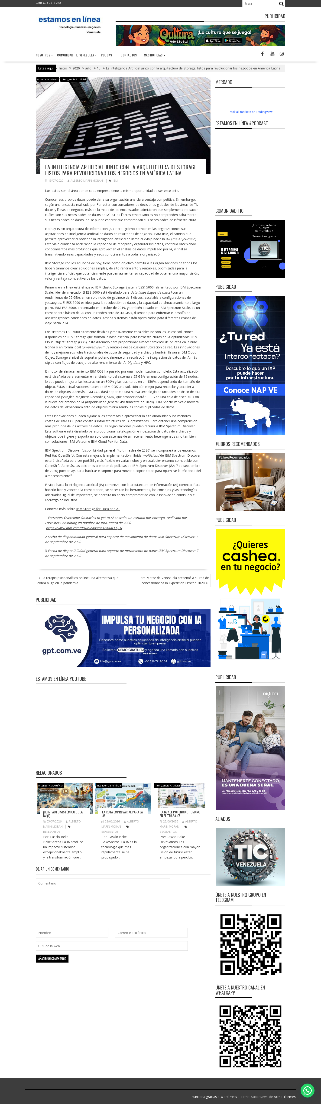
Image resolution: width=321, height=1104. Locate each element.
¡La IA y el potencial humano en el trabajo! (180, 813)
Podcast (107, 54)
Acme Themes (285, 1096)
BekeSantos (51, 832)
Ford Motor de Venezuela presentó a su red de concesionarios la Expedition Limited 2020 (174, 580)
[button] (308, 1090)
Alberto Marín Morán (85, 181)
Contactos (129, 54)
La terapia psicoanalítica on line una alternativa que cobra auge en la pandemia (77, 580)
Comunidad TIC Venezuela (75, 54)
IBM (115, 181)
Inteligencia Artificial (73, 79)
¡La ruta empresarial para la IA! (122, 813)
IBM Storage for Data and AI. (98, 509)
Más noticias (153, 54)
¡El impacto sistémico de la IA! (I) (63, 813)
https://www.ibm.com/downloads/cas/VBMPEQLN (84, 528)
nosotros (43, 54)
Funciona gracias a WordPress (214, 1096)
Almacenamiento (47, 79)
